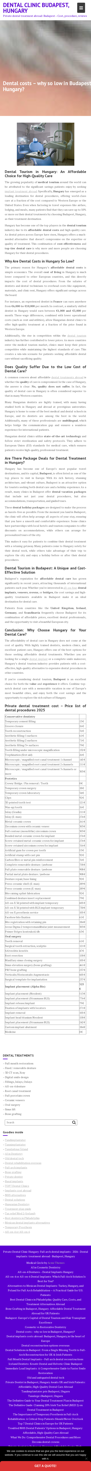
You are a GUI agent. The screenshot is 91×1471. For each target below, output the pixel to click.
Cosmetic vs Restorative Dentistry (45, 1327)
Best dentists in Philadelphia (22, 1218)
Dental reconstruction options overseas (45, 1345)
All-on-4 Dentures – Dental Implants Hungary (45, 1272)
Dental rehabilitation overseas (23, 1163)
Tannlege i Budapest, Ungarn (45, 1396)
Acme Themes (56, 1263)
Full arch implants (16, 1167)
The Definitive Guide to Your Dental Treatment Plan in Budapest (45, 1400)
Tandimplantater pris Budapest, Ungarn (45, 1391)
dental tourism (76, 335)
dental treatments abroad (67, 377)
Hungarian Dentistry (17, 1204)
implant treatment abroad (21, 191)
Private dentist (14, 1176)
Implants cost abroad (18, 1190)
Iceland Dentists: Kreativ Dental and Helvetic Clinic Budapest (45, 1364)
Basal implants (14, 1181)
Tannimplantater (15, 1144)
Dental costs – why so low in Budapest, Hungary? (45, 1331)
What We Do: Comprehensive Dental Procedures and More (46, 1437)
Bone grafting (13, 1172)
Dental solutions (15, 1199)
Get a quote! (45, 1466)
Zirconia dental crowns (45, 1442)
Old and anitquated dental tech (45, 1377)
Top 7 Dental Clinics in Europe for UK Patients (45, 1423)
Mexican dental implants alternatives (27, 1222)
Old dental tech (14, 1158)
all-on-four (70, 588)
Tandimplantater (15, 1140)
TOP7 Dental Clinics (17, 1186)
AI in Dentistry (14, 1153)
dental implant (38, 659)
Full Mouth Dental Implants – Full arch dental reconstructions (45, 1359)
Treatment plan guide (18, 1209)
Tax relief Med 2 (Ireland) (20, 1213)
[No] (86, 1458)
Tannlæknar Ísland (16, 1149)
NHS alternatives (15, 1195)
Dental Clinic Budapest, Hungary (36, 7)
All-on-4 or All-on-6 (17, 1232)
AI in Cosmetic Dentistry (45, 1267)
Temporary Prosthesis (18, 1227)
